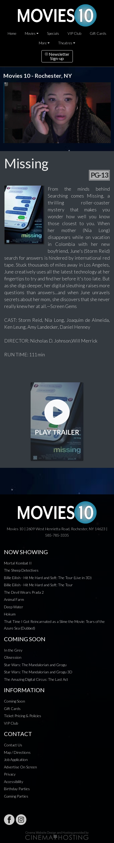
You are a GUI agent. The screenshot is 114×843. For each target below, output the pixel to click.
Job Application (16, 759)
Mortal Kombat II (18, 563)
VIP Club (74, 33)
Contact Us (13, 745)
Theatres (65, 43)
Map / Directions (17, 752)
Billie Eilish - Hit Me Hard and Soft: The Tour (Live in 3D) (48, 577)
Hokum (10, 614)
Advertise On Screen (20, 767)
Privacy (10, 774)
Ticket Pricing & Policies (22, 715)
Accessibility (13, 781)
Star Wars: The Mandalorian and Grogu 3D (38, 672)
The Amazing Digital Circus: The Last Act (36, 679)
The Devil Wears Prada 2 (24, 592)
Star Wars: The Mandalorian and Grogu (35, 664)
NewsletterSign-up (57, 56)
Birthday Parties (17, 788)
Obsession (12, 657)
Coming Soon (14, 701)
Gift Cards (98, 33)
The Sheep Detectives (21, 570)
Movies (30, 33)
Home (12, 33)
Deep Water (13, 607)
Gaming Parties (16, 796)
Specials (53, 33)
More (43, 43)
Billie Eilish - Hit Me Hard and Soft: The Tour (38, 585)
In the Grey (13, 650)
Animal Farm (14, 599)
